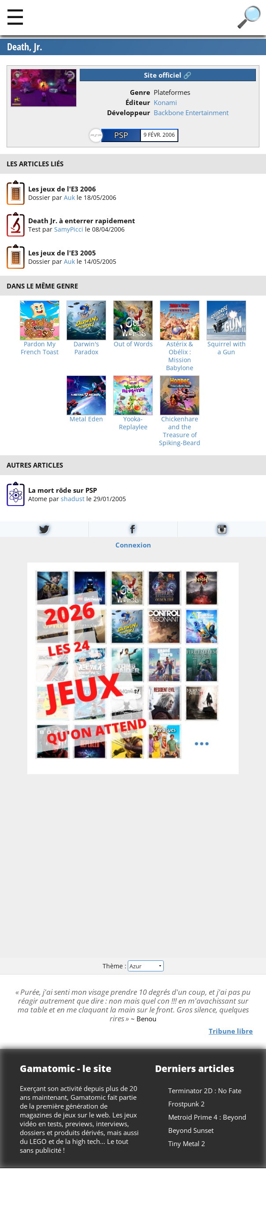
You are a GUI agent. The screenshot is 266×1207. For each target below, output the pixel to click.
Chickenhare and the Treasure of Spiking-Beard (179, 431)
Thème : (133, 965)
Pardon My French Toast (40, 348)
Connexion (133, 544)
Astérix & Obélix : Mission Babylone (179, 356)
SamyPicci (68, 229)
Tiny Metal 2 (186, 1143)
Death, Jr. (24, 47)
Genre (140, 92)
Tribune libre (231, 1031)
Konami (165, 102)
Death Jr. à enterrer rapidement (81, 220)
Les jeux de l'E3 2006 (62, 188)
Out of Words (133, 344)
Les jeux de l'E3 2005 (62, 252)
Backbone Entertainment (191, 112)
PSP (121, 135)
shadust (73, 498)
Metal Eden (86, 419)
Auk (69, 197)
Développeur (128, 112)
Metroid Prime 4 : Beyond (207, 1117)
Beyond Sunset (191, 1130)
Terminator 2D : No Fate (204, 1090)
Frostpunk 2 (186, 1103)
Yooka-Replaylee (133, 423)
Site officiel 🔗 (168, 75)
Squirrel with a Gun (226, 348)
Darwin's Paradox (86, 348)
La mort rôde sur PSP (62, 489)
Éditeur (138, 102)
